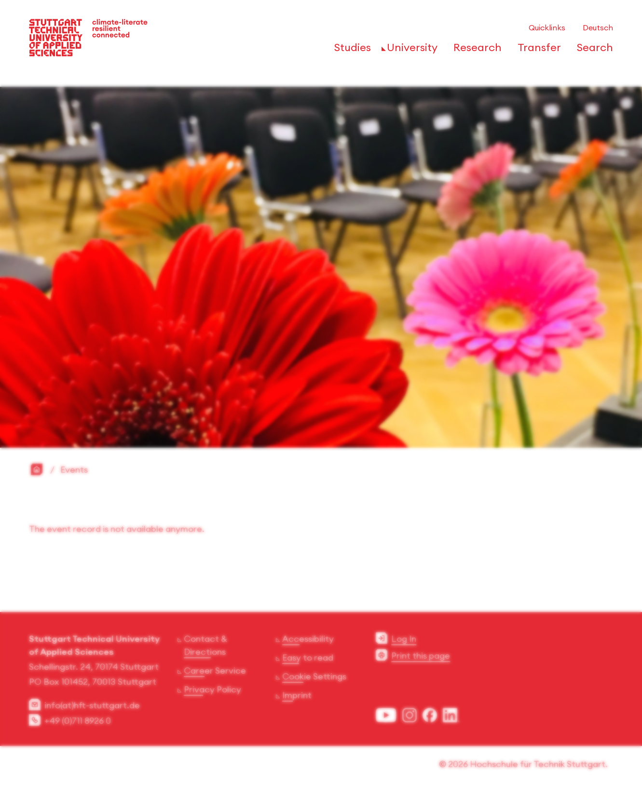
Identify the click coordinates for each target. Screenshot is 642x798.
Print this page (420, 657)
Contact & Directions (205, 647)
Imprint (297, 696)
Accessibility (308, 640)
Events (74, 471)
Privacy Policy (212, 690)
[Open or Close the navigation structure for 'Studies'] (350, 50)
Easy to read (307, 659)
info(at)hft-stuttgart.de (92, 706)
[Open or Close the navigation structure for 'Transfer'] (536, 50)
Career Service (215, 672)
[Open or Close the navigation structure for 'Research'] (475, 50)
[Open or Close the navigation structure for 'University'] (409, 50)
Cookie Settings (314, 677)
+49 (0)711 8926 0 (77, 722)
